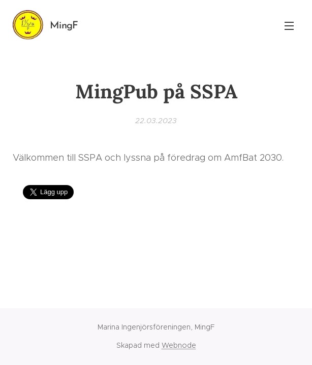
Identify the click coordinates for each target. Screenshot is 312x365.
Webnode (179, 345)
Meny (289, 25)
